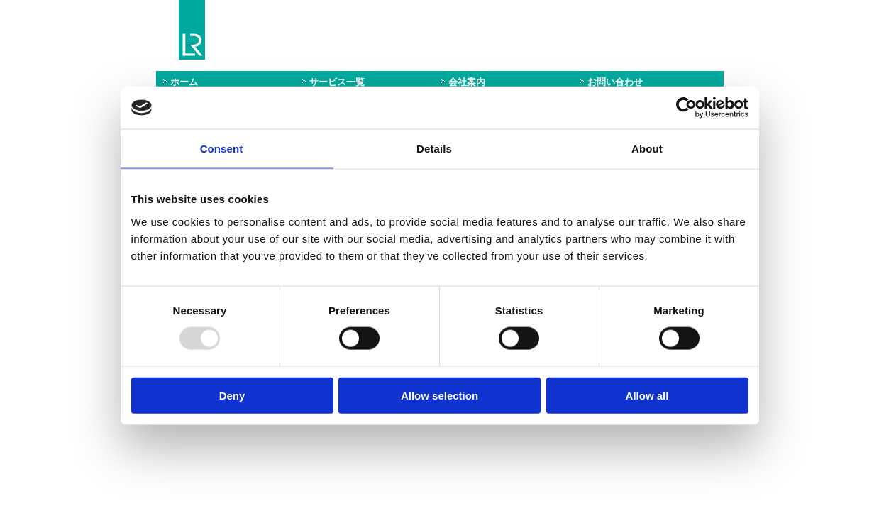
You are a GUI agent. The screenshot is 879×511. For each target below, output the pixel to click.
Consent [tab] (221, 149)
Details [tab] (434, 149)
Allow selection (439, 395)
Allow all (647, 395)
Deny (232, 395)
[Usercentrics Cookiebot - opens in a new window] (686, 108)
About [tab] (647, 149)
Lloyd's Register (192, 30)
